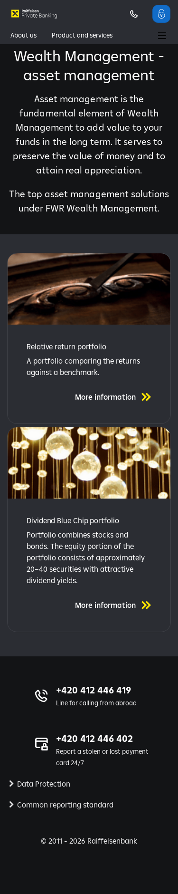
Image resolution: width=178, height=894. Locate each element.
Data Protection (43, 783)
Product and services (82, 35)
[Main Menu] (161, 36)
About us (23, 35)
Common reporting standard (65, 804)
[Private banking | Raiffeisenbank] (34, 13)
